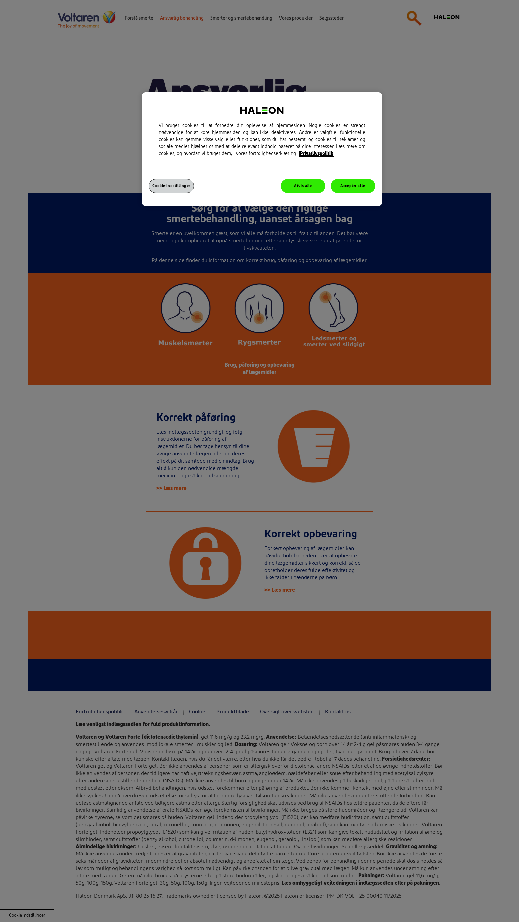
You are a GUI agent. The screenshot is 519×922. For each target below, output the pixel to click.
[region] (262, 149)
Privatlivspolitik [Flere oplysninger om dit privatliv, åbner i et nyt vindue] (316, 153)
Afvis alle (303, 186)
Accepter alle (352, 186)
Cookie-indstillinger (171, 186)
